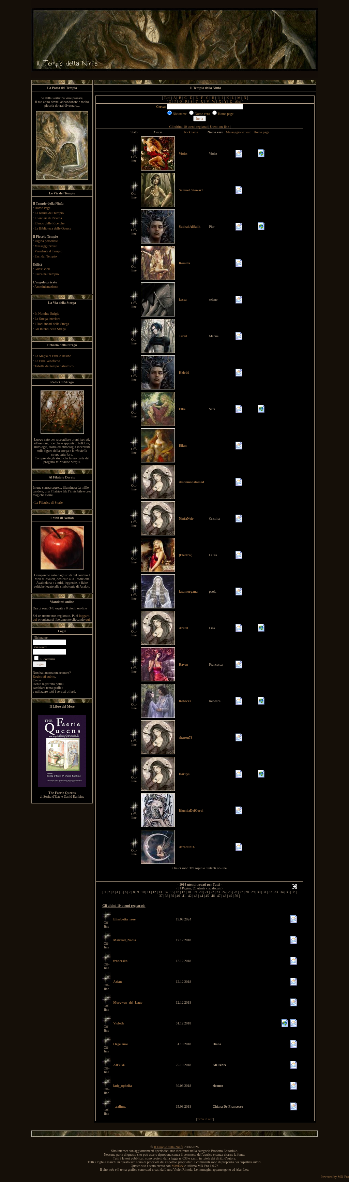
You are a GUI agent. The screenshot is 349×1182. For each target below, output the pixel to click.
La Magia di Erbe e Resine (53, 356)
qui (88, 619)
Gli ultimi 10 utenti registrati (189, 127)
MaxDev (177, 1166)
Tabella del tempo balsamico (54, 366)
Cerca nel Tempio (47, 274)
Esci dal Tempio (46, 256)
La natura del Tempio (49, 213)
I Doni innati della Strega (52, 324)
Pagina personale (46, 241)
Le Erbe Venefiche (47, 361)
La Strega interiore (47, 319)
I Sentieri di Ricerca (48, 218)
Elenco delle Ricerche (50, 223)
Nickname (191, 132)
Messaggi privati (46, 246)
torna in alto (205, 1119)
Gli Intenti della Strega (50, 329)
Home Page (42, 208)
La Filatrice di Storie (48, 502)
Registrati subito (44, 676)
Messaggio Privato (239, 132)
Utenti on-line (219, 127)
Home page (261, 132)
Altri (238, 101)
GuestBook (42, 269)
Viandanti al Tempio (48, 251)
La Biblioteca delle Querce (53, 228)
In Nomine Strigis (47, 313)
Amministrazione (46, 287)
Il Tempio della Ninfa (168, 1147)
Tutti (167, 98)
